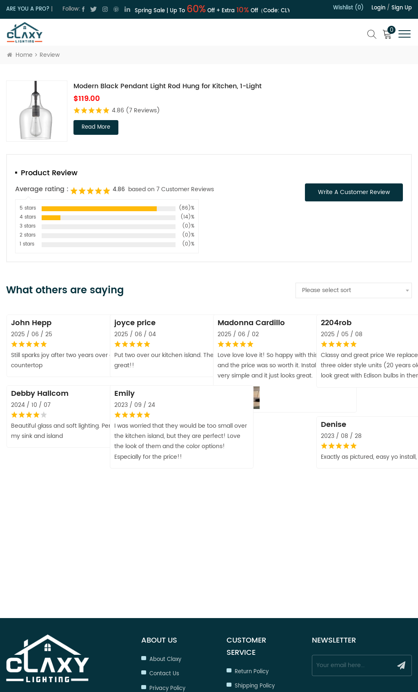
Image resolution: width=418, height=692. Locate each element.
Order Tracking (254, 629)
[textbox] (353, 290)
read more (96, 127)
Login (378, 8)
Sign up (401, 8)
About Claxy (165, 559)
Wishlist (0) (348, 8)
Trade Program (255, 600)
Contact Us (164, 573)
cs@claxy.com (41, 598)
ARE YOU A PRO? (27, 9)
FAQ (240, 643)
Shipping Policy (255, 585)
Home (20, 55)
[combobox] (354, 290)
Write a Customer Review (354, 192)
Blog (155, 617)
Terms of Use (167, 602)
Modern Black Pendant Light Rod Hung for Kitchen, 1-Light (167, 86)
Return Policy (252, 571)
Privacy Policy (167, 588)
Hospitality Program (261, 614)
